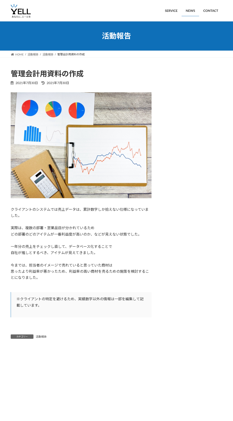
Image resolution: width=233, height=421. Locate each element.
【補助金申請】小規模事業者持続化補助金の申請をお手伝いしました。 (202, 113)
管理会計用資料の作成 (201, 315)
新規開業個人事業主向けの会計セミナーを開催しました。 (202, 87)
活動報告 (41, 336)
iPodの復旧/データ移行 (201, 212)
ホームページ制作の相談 (202, 238)
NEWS (39, 401)
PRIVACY (79, 401)
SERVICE (20, 401)
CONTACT (58, 401)
